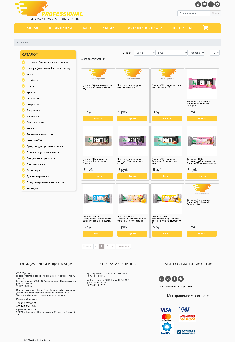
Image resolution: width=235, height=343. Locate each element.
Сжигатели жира (36, 164)
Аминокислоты (35, 122)
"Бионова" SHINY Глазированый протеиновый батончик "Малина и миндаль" (201, 161)
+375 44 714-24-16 (26, 306)
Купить (98, 118)
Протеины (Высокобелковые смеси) (47, 62)
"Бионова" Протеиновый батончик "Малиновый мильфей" (199, 104)
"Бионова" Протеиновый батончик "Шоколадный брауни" (95, 161)
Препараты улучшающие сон (43, 152)
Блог (87, 28)
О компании (60, 28)
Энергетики (33, 110)
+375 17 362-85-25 (26, 303)
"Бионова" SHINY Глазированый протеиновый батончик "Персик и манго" (132, 219)
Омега (30, 86)
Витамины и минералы (40, 134)
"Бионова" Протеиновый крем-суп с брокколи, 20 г (167, 86)
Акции (109, 28)
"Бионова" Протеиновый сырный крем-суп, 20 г (129, 86)
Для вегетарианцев (38, 176)
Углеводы (32, 188)
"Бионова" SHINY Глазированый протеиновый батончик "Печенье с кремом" (97, 219)
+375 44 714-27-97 (96, 285)
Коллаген (32, 128)
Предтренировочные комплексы (45, 182)
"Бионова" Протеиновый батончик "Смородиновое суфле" (130, 161)
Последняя (123, 246)
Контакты (182, 28)
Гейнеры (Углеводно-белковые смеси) (48, 68)
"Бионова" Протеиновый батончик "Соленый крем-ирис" (164, 161)
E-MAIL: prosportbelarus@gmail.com (175, 286)
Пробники (32, 80)
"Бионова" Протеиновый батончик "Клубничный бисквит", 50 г (199, 202)
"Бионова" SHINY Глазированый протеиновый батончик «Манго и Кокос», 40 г (166, 220)
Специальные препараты (41, 158)
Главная (30, 28)
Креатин (31, 92)
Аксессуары (33, 170)
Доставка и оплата (144, 28)
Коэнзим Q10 (34, 140)
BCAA (30, 74)
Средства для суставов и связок (45, 146)
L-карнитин (33, 104)
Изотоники (33, 116)
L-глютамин (33, 98)
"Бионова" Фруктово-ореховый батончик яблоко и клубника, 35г (98, 87)
